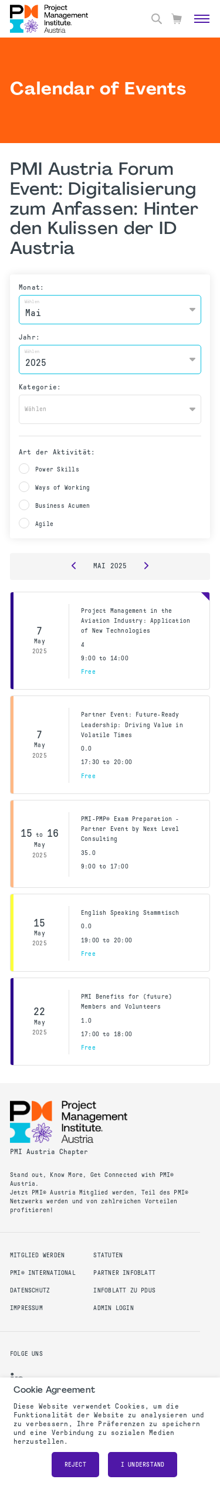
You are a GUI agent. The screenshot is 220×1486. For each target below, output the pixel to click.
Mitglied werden (37, 1255)
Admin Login (113, 1308)
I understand (143, 1464)
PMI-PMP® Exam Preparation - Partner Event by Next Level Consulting (130, 829)
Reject (75, 1464)
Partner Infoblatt (124, 1273)
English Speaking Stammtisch (130, 913)
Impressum (26, 1308)
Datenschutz (30, 1290)
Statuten (108, 1255)
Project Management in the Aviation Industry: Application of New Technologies (135, 621)
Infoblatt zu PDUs (124, 1290)
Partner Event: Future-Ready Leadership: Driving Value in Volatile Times (132, 724)
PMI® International (43, 1273)
